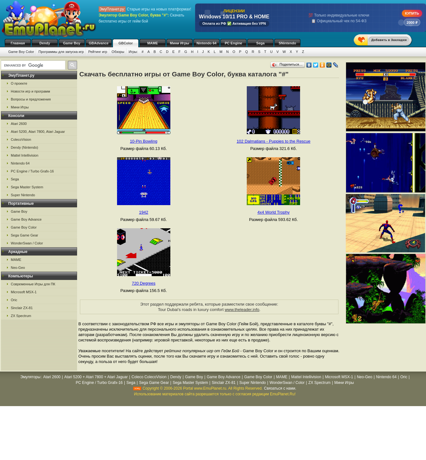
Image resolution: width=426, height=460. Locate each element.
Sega (260, 43)
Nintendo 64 (207, 43)
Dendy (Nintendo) (24, 147)
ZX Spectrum (21, 316)
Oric (14, 300)
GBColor (125, 43)
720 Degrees (143, 283)
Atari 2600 (19, 124)
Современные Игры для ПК (33, 284)
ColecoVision (21, 139)
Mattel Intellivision (24, 155)
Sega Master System (27, 187)
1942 (143, 212)
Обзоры (118, 52)
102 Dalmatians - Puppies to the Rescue (274, 141)
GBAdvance (98, 43)
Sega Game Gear (24, 235)
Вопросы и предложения (31, 99)
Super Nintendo (23, 195)
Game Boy (71, 43)
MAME (152, 43)
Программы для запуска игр (61, 52)
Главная (18, 43)
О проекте (19, 83)
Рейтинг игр (97, 52)
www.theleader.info (242, 309)
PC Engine (233, 43)
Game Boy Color (21, 52)
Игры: (133, 52)
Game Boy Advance (26, 219)
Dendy (44, 43)
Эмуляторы (30, 377)
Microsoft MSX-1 (23, 292)
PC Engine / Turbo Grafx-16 (32, 171)
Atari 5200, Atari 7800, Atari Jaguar (38, 131)
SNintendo (287, 43)
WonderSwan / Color (27, 243)
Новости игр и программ (30, 91)
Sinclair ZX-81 (22, 308)
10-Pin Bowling (143, 141)
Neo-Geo (18, 267)
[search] (32, 65)
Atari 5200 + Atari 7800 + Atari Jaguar (96, 377)
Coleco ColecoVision (149, 377)
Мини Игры (179, 43)
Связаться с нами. (280, 388)
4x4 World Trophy (273, 212)
